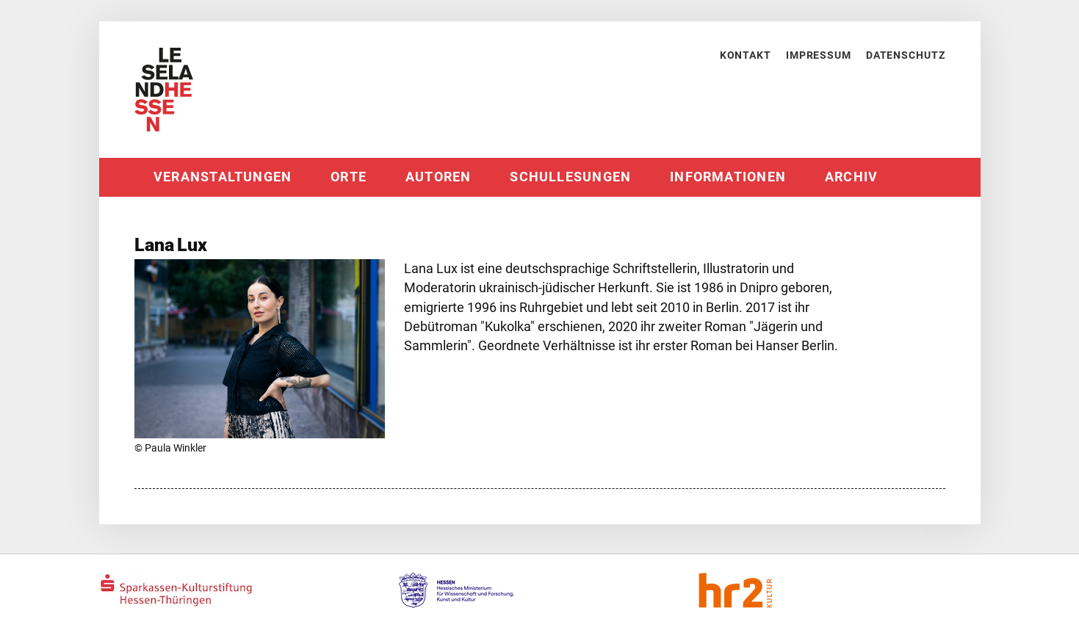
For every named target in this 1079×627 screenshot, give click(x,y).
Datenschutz (905, 55)
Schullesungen (570, 177)
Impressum (818, 55)
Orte (349, 177)
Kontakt (745, 55)
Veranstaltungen (223, 177)
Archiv (851, 177)
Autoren (438, 177)
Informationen (728, 177)
